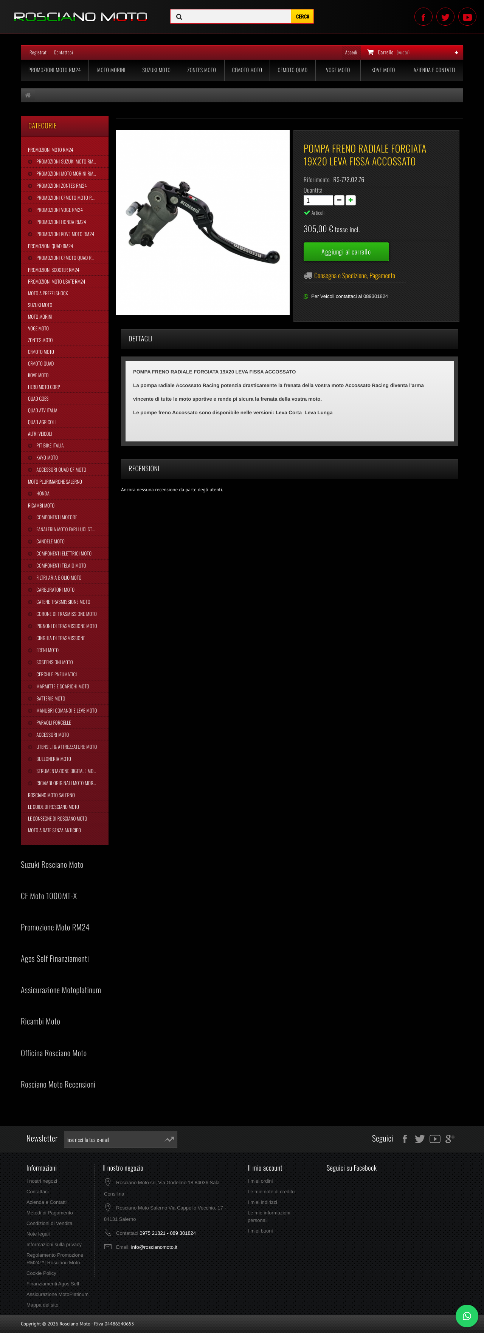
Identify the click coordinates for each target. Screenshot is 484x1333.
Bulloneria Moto (53, 758)
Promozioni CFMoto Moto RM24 (67, 197)
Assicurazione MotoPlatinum (57, 1294)
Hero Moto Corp (44, 386)
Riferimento (317, 179)
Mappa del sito (42, 1305)
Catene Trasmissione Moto (62, 601)
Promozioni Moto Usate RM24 (56, 281)
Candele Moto (50, 541)
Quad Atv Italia (42, 410)
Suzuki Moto (157, 70)
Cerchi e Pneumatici (56, 674)
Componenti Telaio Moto (60, 565)
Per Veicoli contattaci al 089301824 (349, 296)
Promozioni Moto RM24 (54, 70)
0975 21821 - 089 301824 (168, 1233)
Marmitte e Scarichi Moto (62, 686)
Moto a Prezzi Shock (48, 293)
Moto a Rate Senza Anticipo (54, 830)
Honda (42, 493)
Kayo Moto (46, 457)
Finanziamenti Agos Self (52, 1284)
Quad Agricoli (42, 422)
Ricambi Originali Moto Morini (66, 783)
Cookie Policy (41, 1273)
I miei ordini (260, 1181)
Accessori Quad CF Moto (60, 469)
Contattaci (63, 52)
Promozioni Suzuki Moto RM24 (66, 161)
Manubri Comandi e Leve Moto (66, 710)
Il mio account (265, 1168)
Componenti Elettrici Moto (63, 553)
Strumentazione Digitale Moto (66, 770)
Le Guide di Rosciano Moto (53, 806)
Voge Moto (338, 70)
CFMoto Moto (247, 70)
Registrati (38, 52)
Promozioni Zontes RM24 (61, 185)
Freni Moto (47, 650)
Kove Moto (383, 70)
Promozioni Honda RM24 (60, 221)
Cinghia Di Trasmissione (60, 638)
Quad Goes (38, 398)
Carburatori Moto (54, 589)
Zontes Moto (202, 70)
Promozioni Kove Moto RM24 (64, 234)
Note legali (38, 1234)
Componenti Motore (56, 517)
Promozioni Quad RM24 (50, 246)
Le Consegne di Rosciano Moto (57, 818)
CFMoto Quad (292, 70)
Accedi (351, 52)
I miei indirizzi (262, 1202)
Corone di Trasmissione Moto (66, 613)
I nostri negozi (41, 1181)
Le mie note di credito (271, 1191)
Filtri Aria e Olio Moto (58, 577)
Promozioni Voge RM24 (59, 209)
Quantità (313, 190)
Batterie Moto (50, 698)
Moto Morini (111, 70)
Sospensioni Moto (54, 662)
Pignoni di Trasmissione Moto (66, 625)
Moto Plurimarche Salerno (55, 481)
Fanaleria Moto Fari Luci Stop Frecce (72, 529)
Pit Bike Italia (49, 445)
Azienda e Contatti (434, 70)
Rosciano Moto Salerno (51, 795)
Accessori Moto (52, 734)
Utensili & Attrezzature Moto (66, 746)
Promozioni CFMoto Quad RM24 (67, 257)
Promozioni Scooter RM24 (53, 269)
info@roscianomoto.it (154, 1247)
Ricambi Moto (41, 505)
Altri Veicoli (40, 433)
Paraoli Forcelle (53, 722)
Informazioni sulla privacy (54, 1244)
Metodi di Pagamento (49, 1213)
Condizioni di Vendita (49, 1223)
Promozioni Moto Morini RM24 (66, 173)
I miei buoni (260, 1231)
